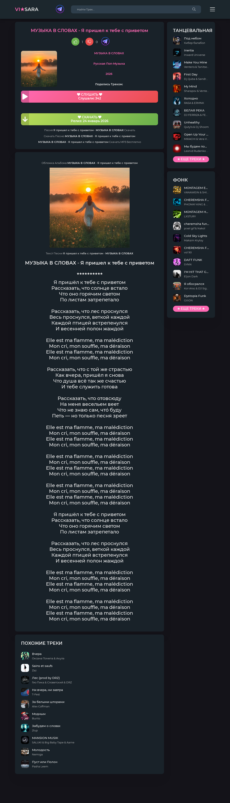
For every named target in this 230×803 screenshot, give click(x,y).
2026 (109, 74)
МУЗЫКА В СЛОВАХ (109, 53)
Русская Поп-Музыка (109, 63)
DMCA (20, 800)
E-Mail (210, 800)
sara (26, 9)
